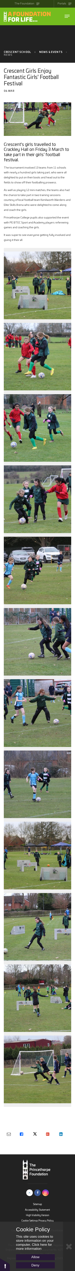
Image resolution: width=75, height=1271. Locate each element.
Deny (35, 1265)
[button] (5, 1264)
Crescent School (17, 52)
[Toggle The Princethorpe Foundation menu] (27, 4)
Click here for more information (34, 1247)
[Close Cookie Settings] (69, 1246)
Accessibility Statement (37, 1210)
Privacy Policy (46, 1221)
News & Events (51, 52)
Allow (35, 1257)
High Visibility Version (37, 1215)
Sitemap (37, 1204)
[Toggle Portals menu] (64, 4)
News (8, 55)
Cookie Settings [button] (29, 1221)
